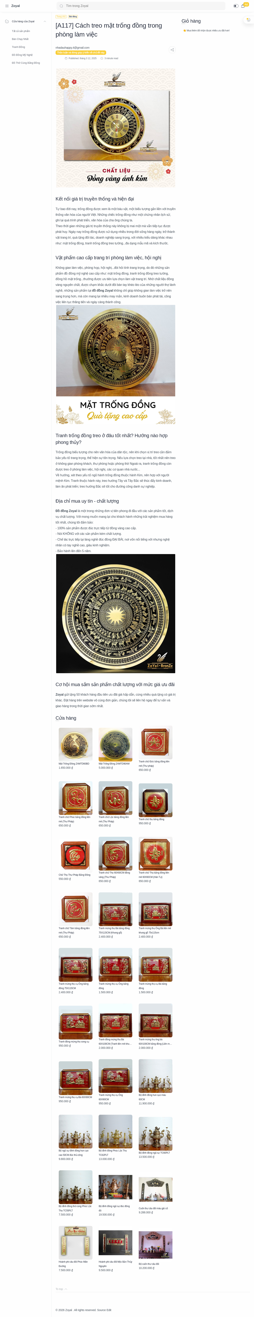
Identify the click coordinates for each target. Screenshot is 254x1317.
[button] (236, 6)
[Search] (141, 6)
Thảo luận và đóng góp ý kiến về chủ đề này (81, 52)
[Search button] (61, 6)
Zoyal (15, 6)
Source (101, 1310)
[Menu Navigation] (7, 6)
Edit (109, 1310)
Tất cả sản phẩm (21, 31)
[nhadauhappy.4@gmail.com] (72, 47)
